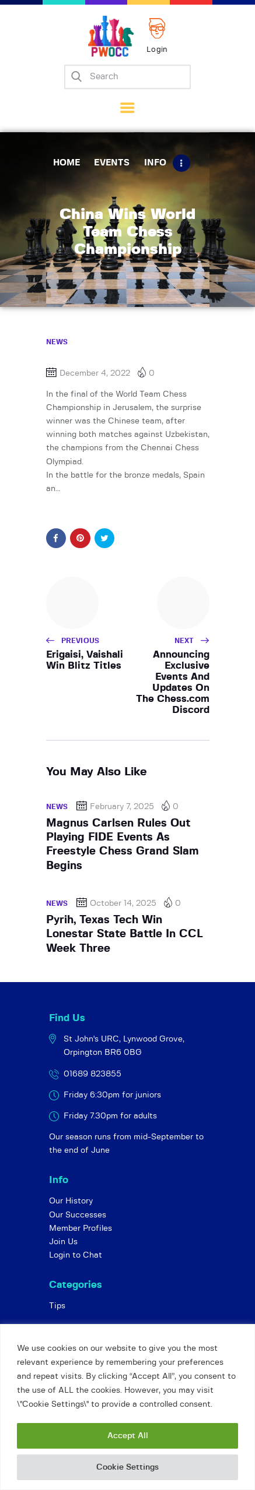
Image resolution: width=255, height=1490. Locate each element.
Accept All (127, 1436)
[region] (127, 1407)
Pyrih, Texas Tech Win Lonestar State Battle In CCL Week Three (124, 934)
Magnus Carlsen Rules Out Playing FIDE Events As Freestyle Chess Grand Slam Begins (122, 844)
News (57, 341)
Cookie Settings (127, 1467)
